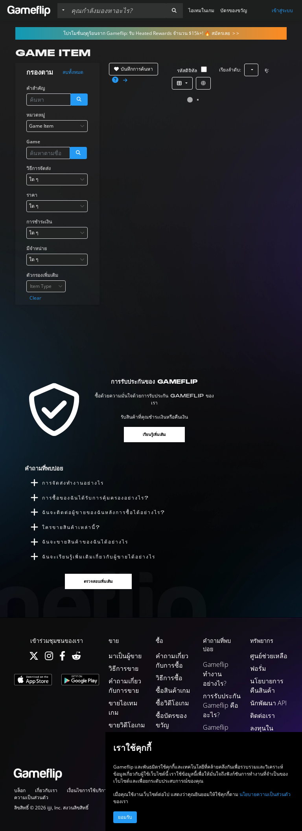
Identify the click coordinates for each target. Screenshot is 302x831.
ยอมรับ (125, 817)
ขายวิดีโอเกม (127, 725)
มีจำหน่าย (36, 248)
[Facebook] (62, 657)
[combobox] (57, 126)
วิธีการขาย (123, 668)
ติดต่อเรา (262, 715)
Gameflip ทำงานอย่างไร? (215, 674)
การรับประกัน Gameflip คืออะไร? (222, 705)
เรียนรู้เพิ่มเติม (154, 434)
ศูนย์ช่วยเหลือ (268, 656)
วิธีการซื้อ (169, 678)
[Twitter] (34, 657)
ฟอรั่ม (258, 668)
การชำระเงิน (39, 221)
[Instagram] (49, 657)
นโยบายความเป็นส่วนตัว (265, 794)
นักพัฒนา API (268, 703)
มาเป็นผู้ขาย (125, 656)
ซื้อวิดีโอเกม (172, 703)
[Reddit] (76, 657)
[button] (174, 10)
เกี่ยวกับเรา (46, 790)
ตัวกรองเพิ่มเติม (42, 275)
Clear (35, 298)
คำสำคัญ (35, 88)
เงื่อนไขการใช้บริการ (88, 790)
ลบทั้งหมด (73, 72)
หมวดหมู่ (35, 115)
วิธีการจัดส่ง (38, 168)
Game (33, 141)
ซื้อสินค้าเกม (173, 690)
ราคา (31, 195)
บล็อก (20, 790)
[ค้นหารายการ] (117, 10)
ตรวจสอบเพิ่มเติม (98, 581)
